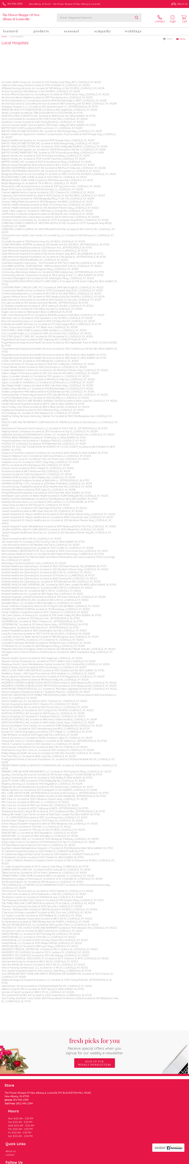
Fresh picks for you (94, 1044)
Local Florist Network (157, 1161)
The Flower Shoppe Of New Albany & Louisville (20, 17)
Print (168, 37)
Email (181, 37)
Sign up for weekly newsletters (94, 1061)
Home (4, 35)
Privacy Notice (135, 1161)
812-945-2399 (14, 3)
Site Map (176, 1161)
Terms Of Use (117, 1161)
